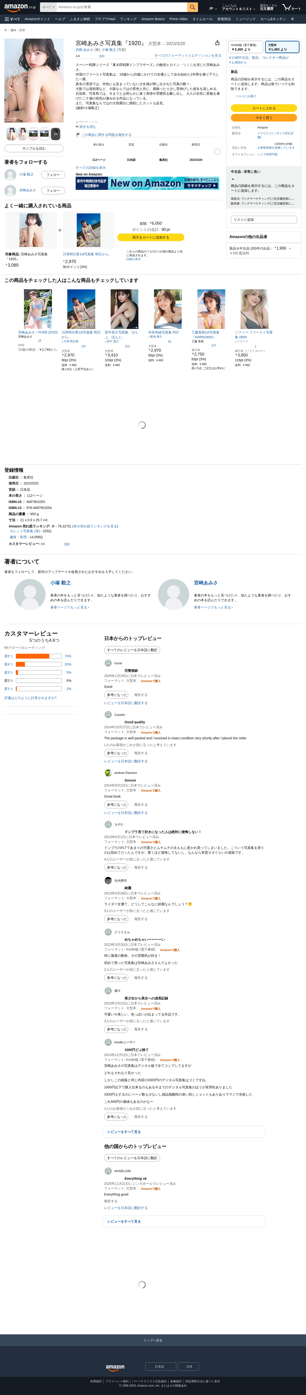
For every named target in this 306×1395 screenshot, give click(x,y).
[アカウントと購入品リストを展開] (254, 9)
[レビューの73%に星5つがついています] (37, 656)
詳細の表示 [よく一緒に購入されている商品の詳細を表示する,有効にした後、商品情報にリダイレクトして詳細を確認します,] (133, 259)
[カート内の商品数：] (291, 7)
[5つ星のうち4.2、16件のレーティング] (29, 340)
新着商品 (224, 19)
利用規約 (96, 1381)
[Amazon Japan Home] (115, 1368)
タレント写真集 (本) (25, 531)
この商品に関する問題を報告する (104, 135)
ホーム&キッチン (273, 19)
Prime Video (179, 19)
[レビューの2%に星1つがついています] (37, 688)
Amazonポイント (37, 19)
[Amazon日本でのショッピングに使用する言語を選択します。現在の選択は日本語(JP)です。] (209, 7)
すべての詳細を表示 (91, 167)
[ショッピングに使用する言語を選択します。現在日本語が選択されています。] (157, 1366)
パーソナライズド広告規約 (149, 1381)
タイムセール (203, 19)
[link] (88, 230)
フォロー (53, 175)
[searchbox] (122, 7)
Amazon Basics (153, 19)
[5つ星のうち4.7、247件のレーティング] (204, 345)
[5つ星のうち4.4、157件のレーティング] (74, 346)
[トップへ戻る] (153, 1345)
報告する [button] (141, 695)
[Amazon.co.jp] (20, 7)
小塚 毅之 (109, 50)
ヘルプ (60, 19)
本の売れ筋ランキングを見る (95, 526)
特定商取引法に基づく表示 (203, 1381)
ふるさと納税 (80, 19)
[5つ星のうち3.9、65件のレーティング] (159, 341)
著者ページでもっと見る (68, 607)
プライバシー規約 (117, 1381)
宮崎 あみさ (84, 50)
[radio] (246, 47)
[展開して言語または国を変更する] (216, 9)
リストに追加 (244, 220)
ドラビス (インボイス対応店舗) (275, 135)
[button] (12, 19)
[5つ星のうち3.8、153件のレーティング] (117, 346)
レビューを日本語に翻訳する (126, 703)
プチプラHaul (105, 19)
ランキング (128, 19)
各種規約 (176, 1381)
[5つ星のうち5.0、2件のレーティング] (245, 346)
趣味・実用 (18, 30)
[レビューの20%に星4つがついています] (37, 664)
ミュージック (246, 19)
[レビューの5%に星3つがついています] (37, 672)
